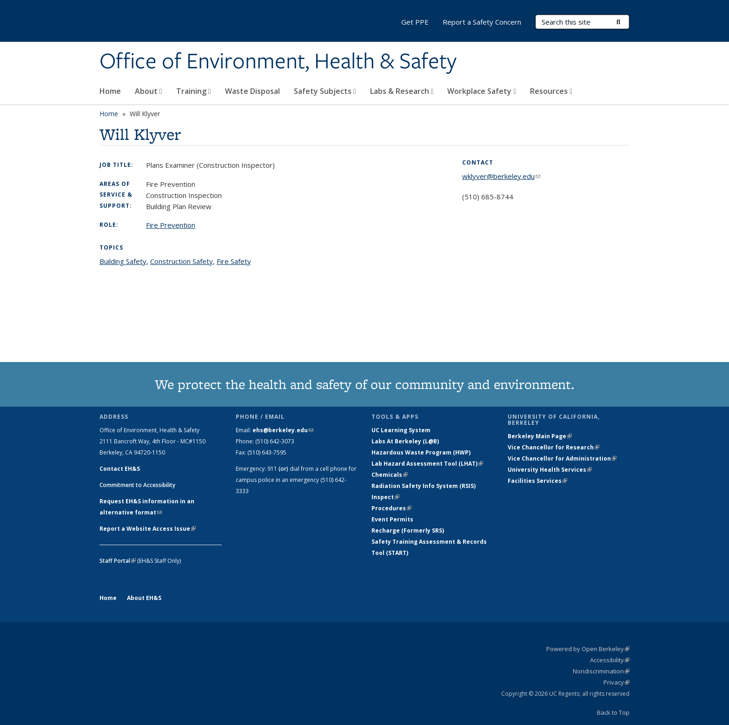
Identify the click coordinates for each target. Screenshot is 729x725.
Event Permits (392, 519)
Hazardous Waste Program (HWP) (421, 452)
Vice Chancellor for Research (553, 447)
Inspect (385, 497)
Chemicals (389, 475)
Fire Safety (234, 261)
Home (110, 91)
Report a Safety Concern (482, 21)
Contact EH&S (119, 469)
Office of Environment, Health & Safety (278, 62)
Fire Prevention (170, 225)
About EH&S (144, 598)
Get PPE (415, 21)
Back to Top (613, 712)
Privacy (616, 682)
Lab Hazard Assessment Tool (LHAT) (427, 464)
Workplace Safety (481, 91)
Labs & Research (402, 91)
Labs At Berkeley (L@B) (405, 441)
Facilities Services (537, 481)
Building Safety (122, 261)
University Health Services (550, 470)
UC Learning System (401, 430)
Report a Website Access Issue (147, 529)
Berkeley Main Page (540, 436)
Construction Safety (181, 261)
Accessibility (610, 660)
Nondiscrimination (601, 671)
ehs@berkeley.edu (282, 430)
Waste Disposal (252, 91)
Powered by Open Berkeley (588, 649)
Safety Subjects (325, 91)
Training (193, 91)
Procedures (391, 508)
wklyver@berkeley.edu (501, 176)
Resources (551, 91)
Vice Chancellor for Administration (562, 458)
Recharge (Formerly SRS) (407, 530)
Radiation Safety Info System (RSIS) (423, 486)
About (148, 91)
